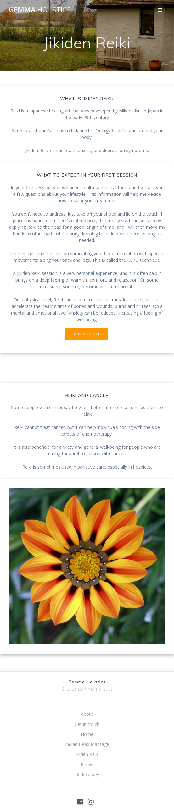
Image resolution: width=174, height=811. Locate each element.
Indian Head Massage (87, 744)
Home (87, 734)
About (87, 714)
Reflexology (87, 774)
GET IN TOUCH (86, 334)
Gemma (39, 9)
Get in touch (87, 724)
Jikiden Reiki (87, 754)
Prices (87, 764)
